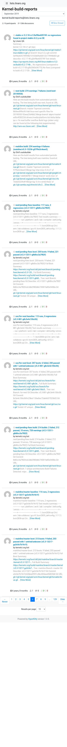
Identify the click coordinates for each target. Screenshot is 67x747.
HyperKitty (32, 619)
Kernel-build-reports (19, 9)
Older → (62, 600)
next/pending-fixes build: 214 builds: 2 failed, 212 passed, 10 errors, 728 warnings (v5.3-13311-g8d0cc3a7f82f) (36, 430)
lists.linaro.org (17, 3)
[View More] (37, 70)
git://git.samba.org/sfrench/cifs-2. (28, 185)
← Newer (5, 600)
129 (55, 599)
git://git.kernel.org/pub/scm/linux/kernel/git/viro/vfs (36, 179)
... (49, 599)
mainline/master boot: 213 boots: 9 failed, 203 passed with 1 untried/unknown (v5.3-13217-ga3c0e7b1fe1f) (34, 542)
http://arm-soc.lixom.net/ (24, 126)
